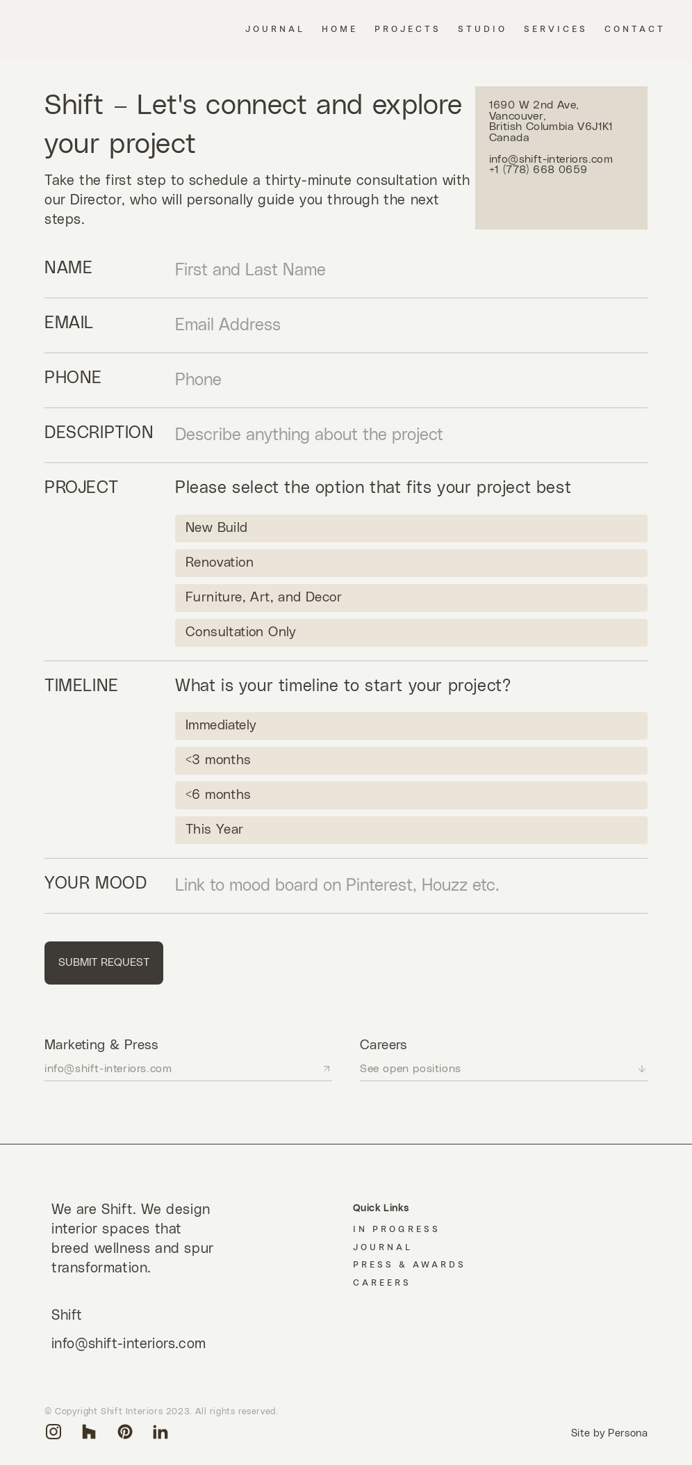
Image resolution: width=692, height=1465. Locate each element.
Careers (382, 1282)
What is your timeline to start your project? (343, 686)
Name (68, 268)
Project (81, 488)
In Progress (396, 1229)
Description (99, 433)
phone (73, 378)
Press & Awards (409, 1264)
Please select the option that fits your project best (373, 488)
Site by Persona (609, 1433)
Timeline (81, 686)
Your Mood (95, 883)
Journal (383, 1247)
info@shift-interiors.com (128, 1344)
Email (69, 323)
